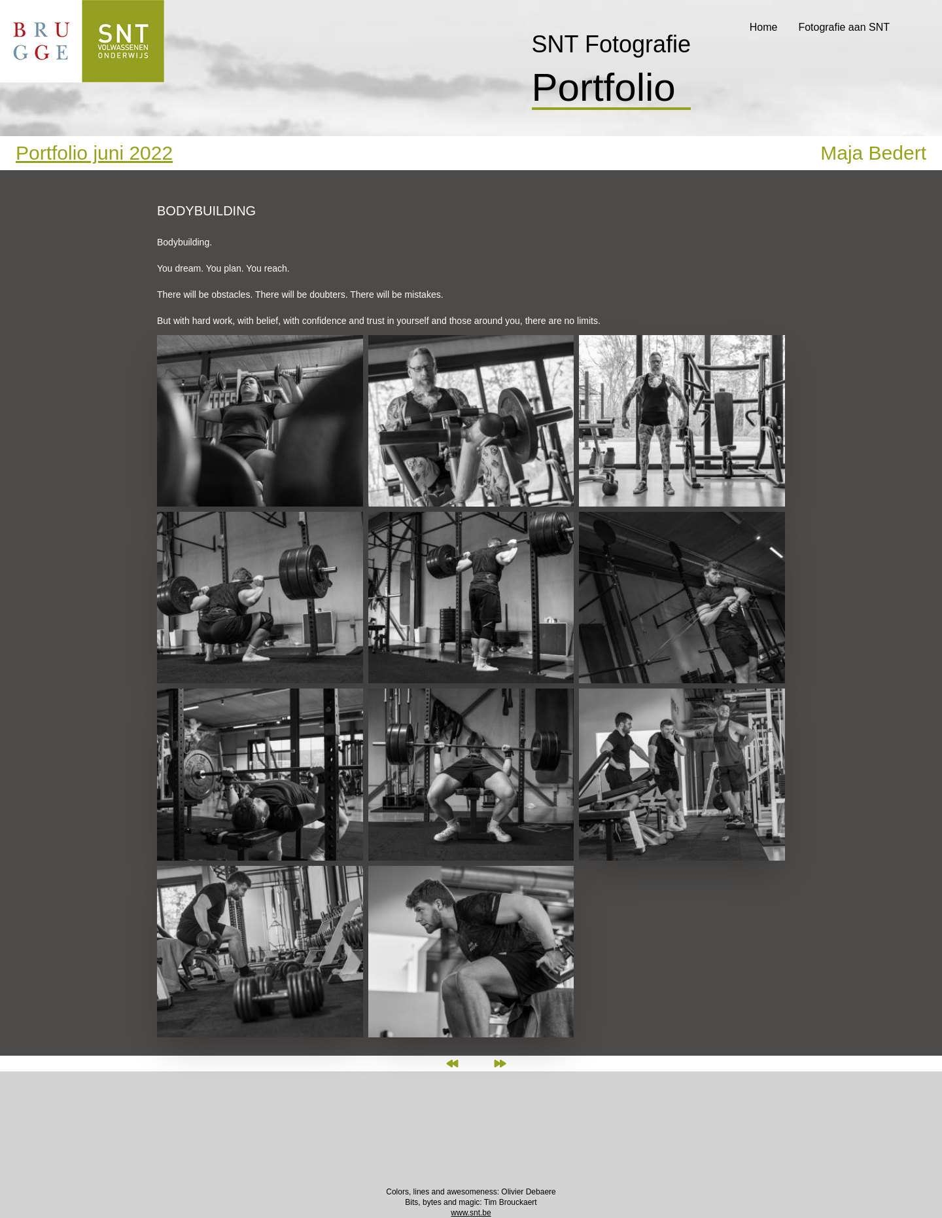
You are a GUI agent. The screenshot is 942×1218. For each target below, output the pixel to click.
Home (764, 27)
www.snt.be (471, 1212)
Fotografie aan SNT (844, 27)
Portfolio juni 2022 (94, 153)
